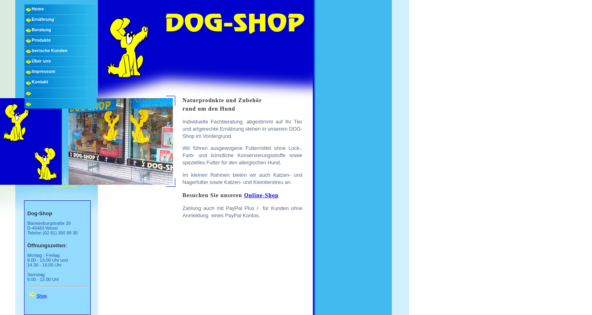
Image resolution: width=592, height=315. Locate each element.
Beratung (41, 29)
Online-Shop (261, 195)
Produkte (41, 40)
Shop (41, 295)
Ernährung (43, 19)
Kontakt (40, 81)
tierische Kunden (49, 50)
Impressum (43, 71)
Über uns (41, 61)
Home (38, 8)
